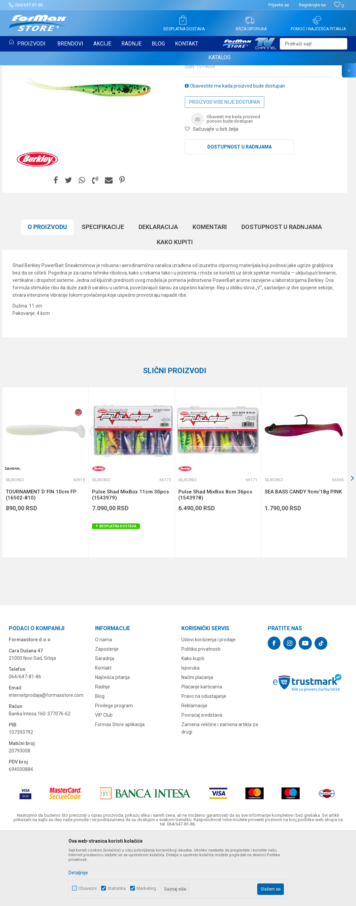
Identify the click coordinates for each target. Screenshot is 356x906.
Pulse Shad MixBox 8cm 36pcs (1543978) (215, 564)
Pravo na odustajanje (203, 765)
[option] (45, 541)
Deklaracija (158, 295)
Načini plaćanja (197, 746)
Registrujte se (312, 4)
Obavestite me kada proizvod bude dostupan (235, 155)
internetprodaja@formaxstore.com (46, 764)
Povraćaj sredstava (201, 784)
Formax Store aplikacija (120, 793)
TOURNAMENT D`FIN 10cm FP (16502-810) (41, 564)
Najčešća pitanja (112, 746)
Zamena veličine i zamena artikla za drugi (219, 797)
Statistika (117, 888)
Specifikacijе (103, 295)
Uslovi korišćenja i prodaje (208, 708)
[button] (313, 44)
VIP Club (104, 784)
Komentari (209, 295)
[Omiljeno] (339, 5)
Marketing (146, 888)
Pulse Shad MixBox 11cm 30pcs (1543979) (130, 564)
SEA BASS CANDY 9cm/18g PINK (303, 561)
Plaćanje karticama (201, 755)
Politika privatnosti (200, 718)
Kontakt (103, 737)
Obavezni (88, 888)
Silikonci (195, 113)
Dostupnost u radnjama (239, 216)
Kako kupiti (175, 311)
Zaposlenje (107, 718)
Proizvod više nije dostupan (224, 171)
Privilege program (114, 774)
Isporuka (190, 737)
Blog (100, 765)
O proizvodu (47, 295)
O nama (103, 708)
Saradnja (104, 727)
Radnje (102, 755)
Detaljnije (78, 872)
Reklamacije (194, 774)
